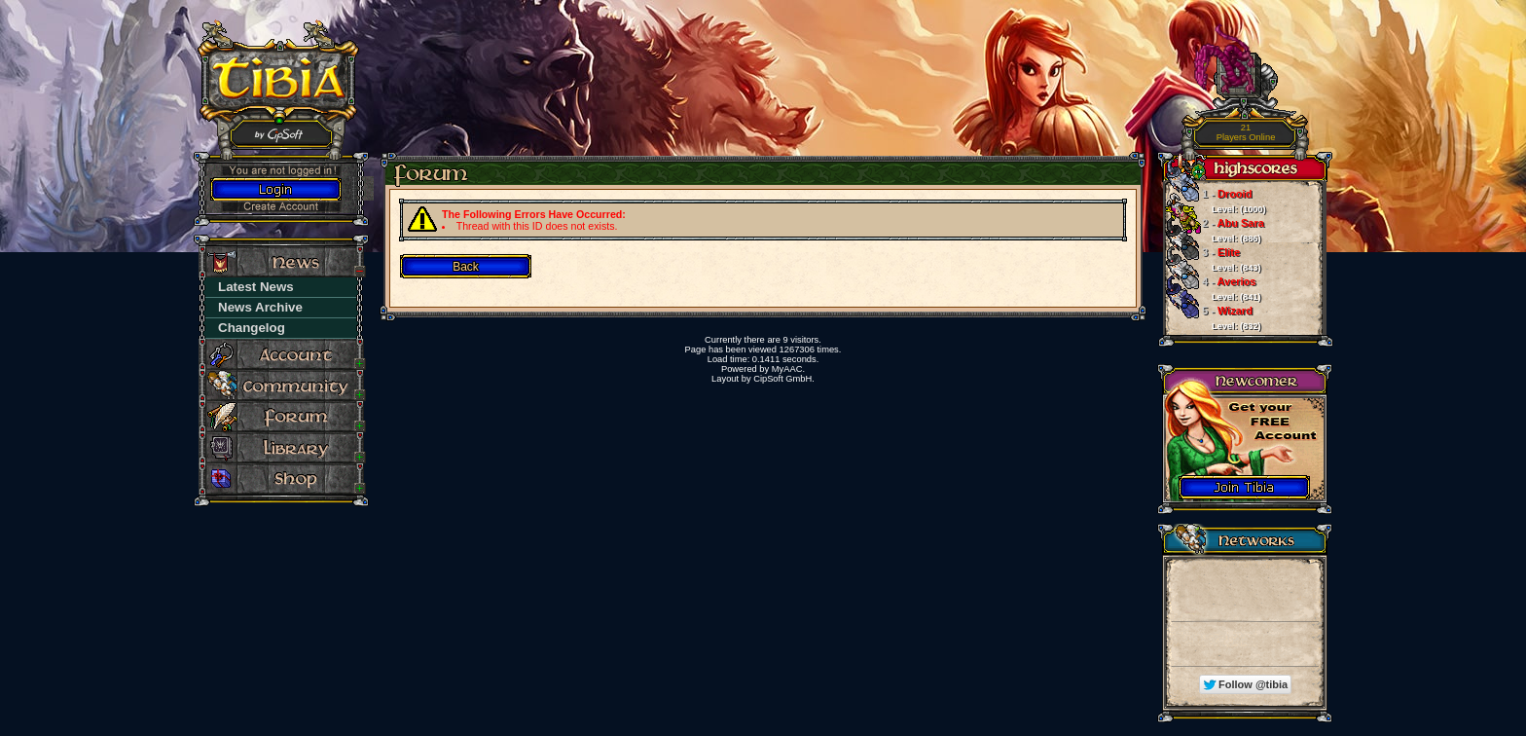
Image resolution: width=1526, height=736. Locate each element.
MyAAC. (788, 369)
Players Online (1246, 133)
